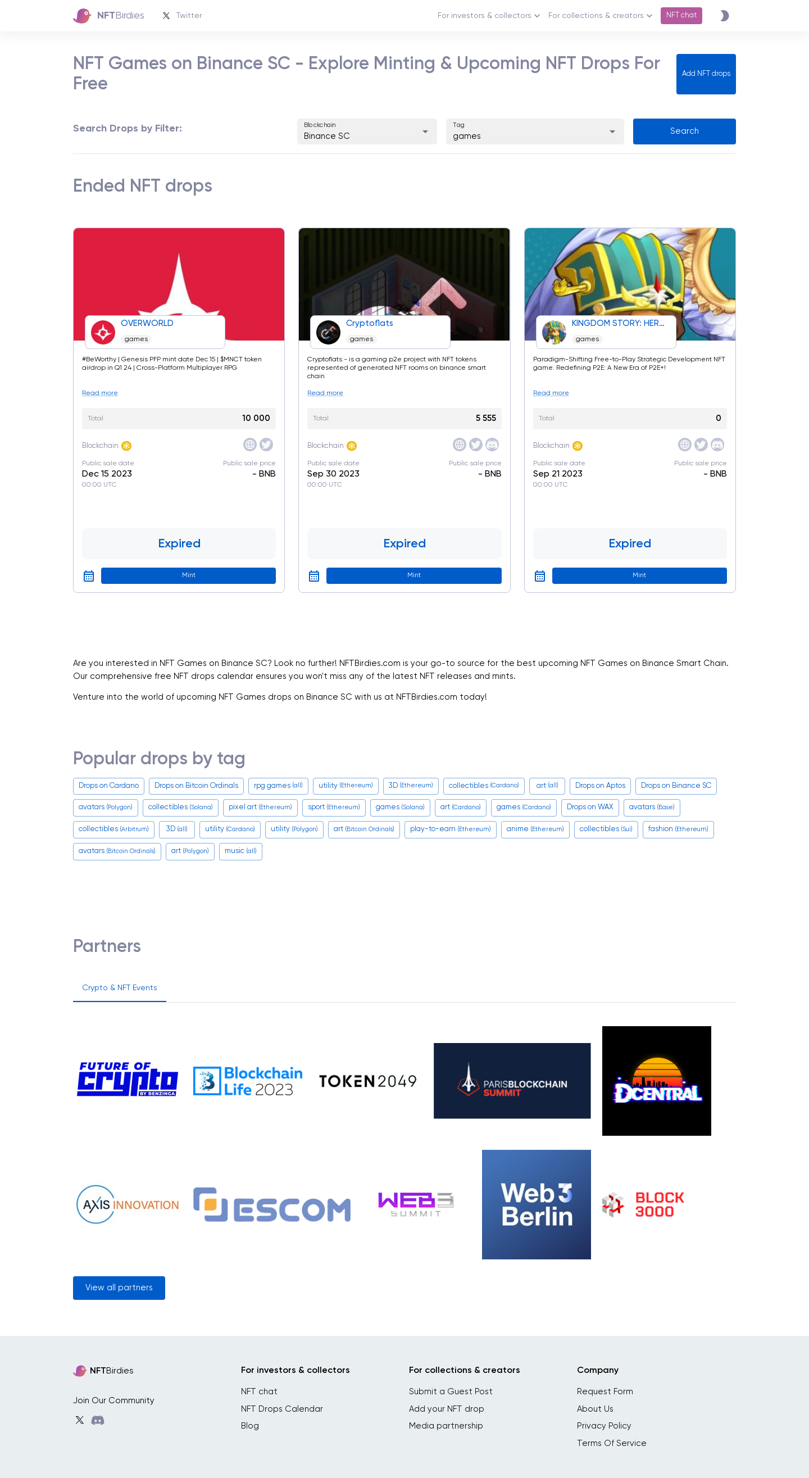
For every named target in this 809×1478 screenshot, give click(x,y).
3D (411, 786)
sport (334, 808)
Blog (250, 1426)
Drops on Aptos (600, 786)
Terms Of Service (612, 1443)
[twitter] (266, 444)
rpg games (278, 786)
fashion (678, 829)
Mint (189, 575)
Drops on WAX (590, 807)
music (241, 851)
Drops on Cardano (109, 786)
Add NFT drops (706, 74)
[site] (250, 444)
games (136, 339)
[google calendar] (89, 576)
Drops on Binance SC (676, 786)
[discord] (492, 444)
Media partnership (446, 1426)
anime (535, 829)
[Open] (425, 131)
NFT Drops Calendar (282, 1409)
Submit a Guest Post (451, 1392)
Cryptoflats (369, 323)
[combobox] (351, 136)
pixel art (260, 808)
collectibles (484, 786)
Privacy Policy (604, 1426)
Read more (100, 393)
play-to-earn (450, 829)
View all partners (119, 1288)
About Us (595, 1409)
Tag (459, 125)
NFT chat (681, 15)
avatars (106, 808)
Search (684, 131)
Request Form (605, 1392)
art (547, 786)
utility (346, 786)
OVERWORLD (147, 323)
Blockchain (319, 125)
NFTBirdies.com (370, 663)
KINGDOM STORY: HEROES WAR (621, 323)
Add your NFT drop (446, 1409)
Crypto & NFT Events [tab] (119, 988)
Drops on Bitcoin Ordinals (196, 786)
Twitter (181, 15)
